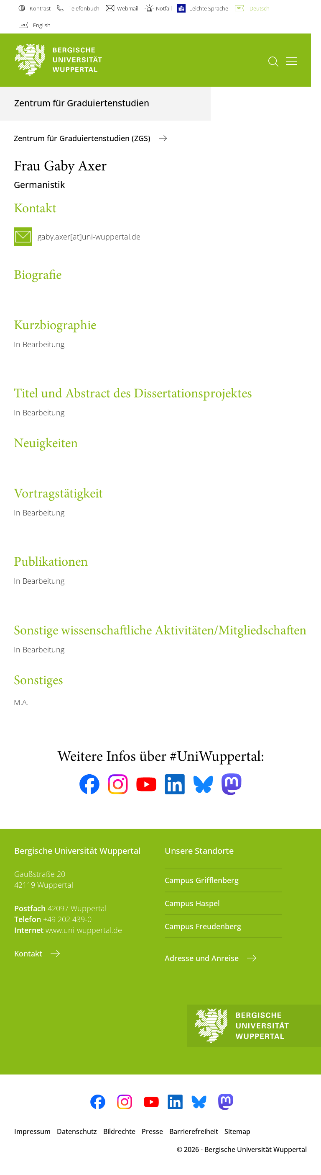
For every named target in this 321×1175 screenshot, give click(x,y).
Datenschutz (77, 1131)
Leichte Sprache (208, 8)
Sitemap (237, 1131)
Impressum (32, 1131)
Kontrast (40, 8)
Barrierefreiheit (193, 1131)
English (42, 25)
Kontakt (29, 953)
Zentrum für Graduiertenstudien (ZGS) (83, 138)
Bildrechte (119, 1131)
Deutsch (260, 8)
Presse (152, 1131)
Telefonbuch (84, 8)
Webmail (127, 8)
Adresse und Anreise (203, 958)
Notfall (164, 8)
